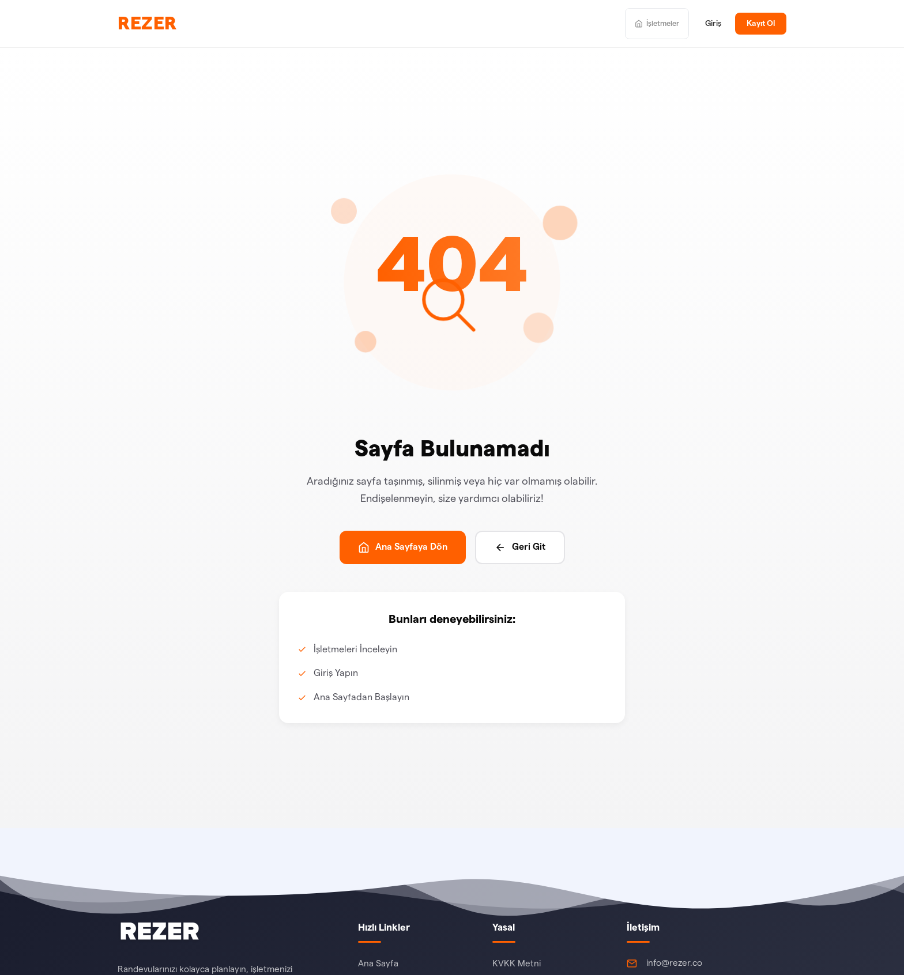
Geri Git (520, 547)
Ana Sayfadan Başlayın (361, 697)
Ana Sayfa (378, 963)
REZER (147, 23)
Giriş (713, 24)
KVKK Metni (516, 963)
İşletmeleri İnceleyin (355, 649)
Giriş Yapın (336, 673)
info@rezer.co (674, 963)
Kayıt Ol (761, 24)
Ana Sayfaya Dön (402, 547)
